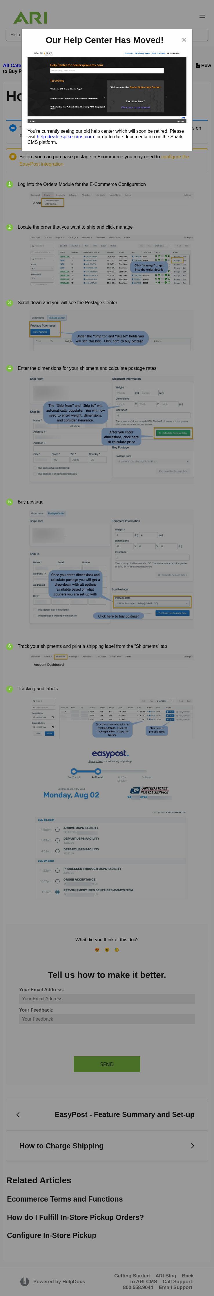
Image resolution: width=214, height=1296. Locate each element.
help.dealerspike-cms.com (65, 136)
